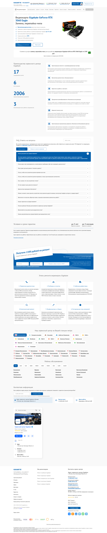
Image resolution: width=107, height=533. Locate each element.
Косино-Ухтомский (81, 372)
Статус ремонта (89, 9)
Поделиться (69, 514)
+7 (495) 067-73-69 (52, 3)
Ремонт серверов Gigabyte (43, 484)
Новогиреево (38, 374)
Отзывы (46, 9)
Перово (78, 374)
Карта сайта (16, 512)
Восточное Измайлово (82, 370)
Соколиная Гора (59, 377)
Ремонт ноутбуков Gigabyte (43, 472)
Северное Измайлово (40, 377)
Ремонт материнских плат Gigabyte (45, 478)
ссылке (20, 508)
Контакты (79, 9)
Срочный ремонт (31, 9)
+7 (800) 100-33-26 (65, 3)
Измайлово (58, 372)
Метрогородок (17, 374)
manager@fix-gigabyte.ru (74, 488)
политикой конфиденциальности (33, 266)
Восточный (58, 370)
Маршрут (18, 436)
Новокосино (58, 374)
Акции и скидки (63, 9)
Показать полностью (18, 237)
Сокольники (79, 377)
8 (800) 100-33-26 (72, 481)
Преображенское (18, 377)
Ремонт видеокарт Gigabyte (44, 475)
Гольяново (16, 372)
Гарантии (57, 9)
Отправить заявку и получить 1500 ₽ (56, 263)
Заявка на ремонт (72, 9)
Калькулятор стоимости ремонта (22, 501)
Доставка (51, 9)
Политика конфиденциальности (53, 524)
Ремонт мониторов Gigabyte (44, 481)
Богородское (17, 370)
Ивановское (37, 372)
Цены (37, 9)
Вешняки (37, 370)
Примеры (16, 482)
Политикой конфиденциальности (44, 396)
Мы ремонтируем (20, 9)
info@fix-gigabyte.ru (73, 485)
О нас (42, 9)
